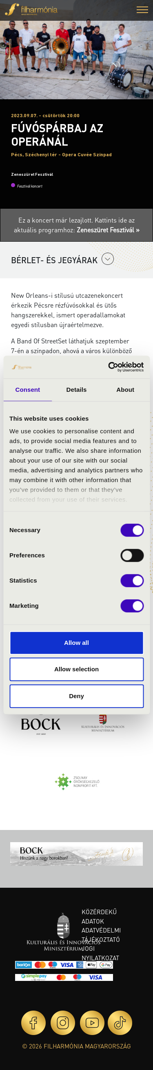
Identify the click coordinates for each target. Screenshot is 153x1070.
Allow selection (76, 669)
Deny (76, 695)
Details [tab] (77, 389)
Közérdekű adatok (99, 916)
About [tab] (125, 389)
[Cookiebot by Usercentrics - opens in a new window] (109, 367)
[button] (142, 11)
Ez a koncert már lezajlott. (56, 220)
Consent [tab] (27, 389)
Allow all (76, 642)
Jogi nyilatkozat (100, 953)
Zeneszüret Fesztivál (32, 174)
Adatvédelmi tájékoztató (101, 934)
